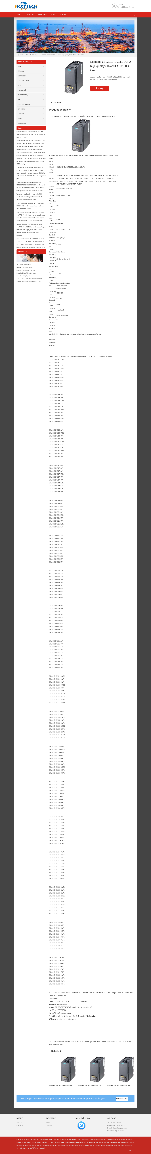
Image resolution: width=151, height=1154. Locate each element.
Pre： (51, 1042)
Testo (20, 99)
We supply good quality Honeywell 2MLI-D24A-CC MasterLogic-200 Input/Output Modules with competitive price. (29, 197)
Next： (99, 1042)
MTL (19, 85)
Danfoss (21, 114)
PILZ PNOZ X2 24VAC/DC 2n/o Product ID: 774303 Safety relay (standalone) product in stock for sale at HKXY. (30, 206)
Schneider (21, 76)
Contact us (20, 1126)
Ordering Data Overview (64, 188)
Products (29, 15)
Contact (63, 15)
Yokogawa (22, 123)
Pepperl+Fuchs (23, 81)
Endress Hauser (24, 104)
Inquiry (99, 88)
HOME (18, 15)
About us (42, 15)
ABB (19, 66)
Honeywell (22, 90)
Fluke (20, 118)
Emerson (21, 109)
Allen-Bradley (23, 95)
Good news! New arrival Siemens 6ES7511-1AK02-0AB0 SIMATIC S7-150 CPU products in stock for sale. (31, 134)
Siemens (21, 71)
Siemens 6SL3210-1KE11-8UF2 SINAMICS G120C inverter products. (74, 1042)
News (53, 15)
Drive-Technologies (32, 55)
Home (22, 55)
